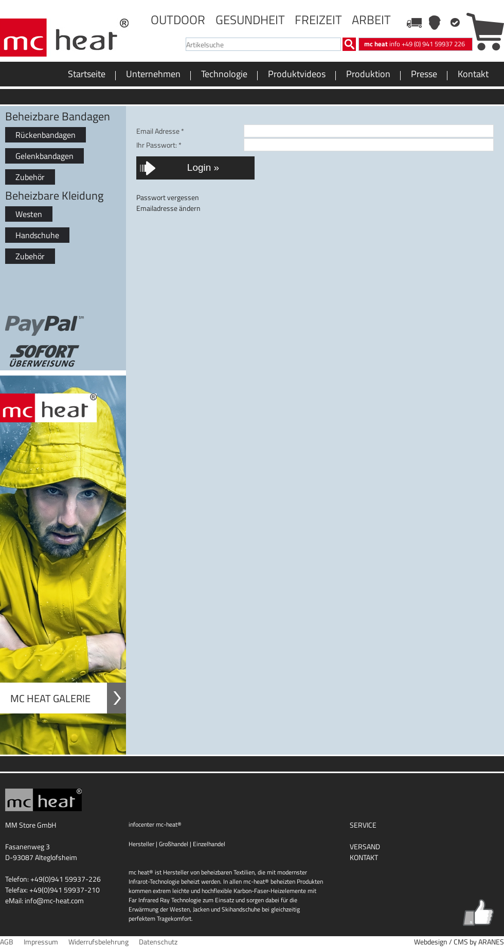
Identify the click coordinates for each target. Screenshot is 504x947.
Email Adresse (160, 131)
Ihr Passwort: (159, 144)
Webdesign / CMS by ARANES (459, 941)
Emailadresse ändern (168, 208)
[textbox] (263, 44)
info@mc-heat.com (54, 900)
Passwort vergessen (167, 197)
